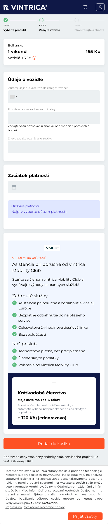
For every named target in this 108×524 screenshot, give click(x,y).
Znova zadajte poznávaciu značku (30, 138)
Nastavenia (50, 503)
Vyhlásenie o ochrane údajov (44, 507)
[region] (54, 520)
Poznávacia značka (32, 109)
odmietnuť (84, 498)
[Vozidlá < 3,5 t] (34, 58)
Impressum (13, 507)
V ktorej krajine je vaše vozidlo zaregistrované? (38, 87)
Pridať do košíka (54, 443)
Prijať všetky (85, 516)
